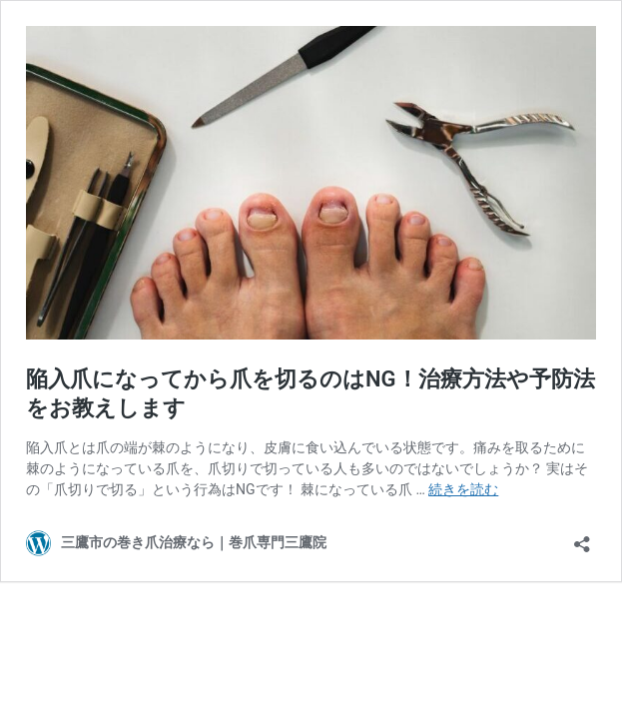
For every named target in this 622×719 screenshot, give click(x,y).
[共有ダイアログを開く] (582, 537)
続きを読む (463, 489)
